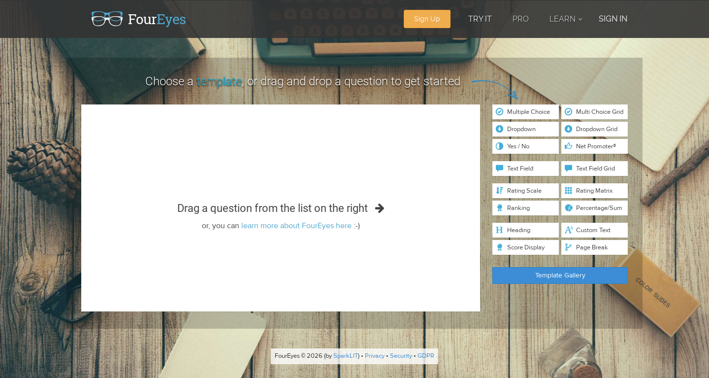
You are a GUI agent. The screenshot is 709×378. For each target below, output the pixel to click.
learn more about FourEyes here (296, 226)
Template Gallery (560, 275)
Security (401, 356)
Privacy (375, 356)
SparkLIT (345, 356)
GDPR (426, 356)
